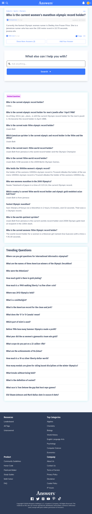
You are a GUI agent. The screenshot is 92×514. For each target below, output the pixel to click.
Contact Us (51, 466)
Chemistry (51, 426)
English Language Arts (55, 439)
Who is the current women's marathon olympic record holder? (46, 15)
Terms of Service (53, 470)
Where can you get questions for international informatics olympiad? (37, 256)
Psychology (51, 444)
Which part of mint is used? (18, 322)
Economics (51, 452)
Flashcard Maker (10, 470)
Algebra (50, 422)
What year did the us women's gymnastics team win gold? (32, 336)
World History (52, 435)
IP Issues (50, 488)
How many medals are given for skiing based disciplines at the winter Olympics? (42, 365)
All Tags (7, 426)
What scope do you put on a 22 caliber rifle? (25, 343)
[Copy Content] (79, 36)
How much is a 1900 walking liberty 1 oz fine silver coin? (31, 285)
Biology (50, 430)
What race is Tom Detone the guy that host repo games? (31, 387)
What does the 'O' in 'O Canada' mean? (23, 314)
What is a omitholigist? (16, 300)
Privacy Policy (52, 474)
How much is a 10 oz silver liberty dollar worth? (27, 358)
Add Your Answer (66, 41)
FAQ (5, 483)
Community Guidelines (12, 461)
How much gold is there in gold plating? (24, 278)
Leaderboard (9, 422)
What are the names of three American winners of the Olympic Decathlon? (39, 263)
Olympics (23, 11)
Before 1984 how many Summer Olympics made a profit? (31, 329)
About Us (50, 461)
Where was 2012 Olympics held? (20, 292)
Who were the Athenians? (17, 271)
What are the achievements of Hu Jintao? (24, 351)
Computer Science (54, 448)
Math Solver (8, 479)
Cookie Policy (52, 483)
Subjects (9, 11)
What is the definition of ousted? (20, 380)
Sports (16, 11)
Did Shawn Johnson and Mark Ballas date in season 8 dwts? (32, 395)
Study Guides (9, 474)
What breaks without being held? (21, 373)
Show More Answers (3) (26, 41)
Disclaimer (51, 479)
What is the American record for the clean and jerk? (29, 307)
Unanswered (9, 430)
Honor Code (8, 466)
